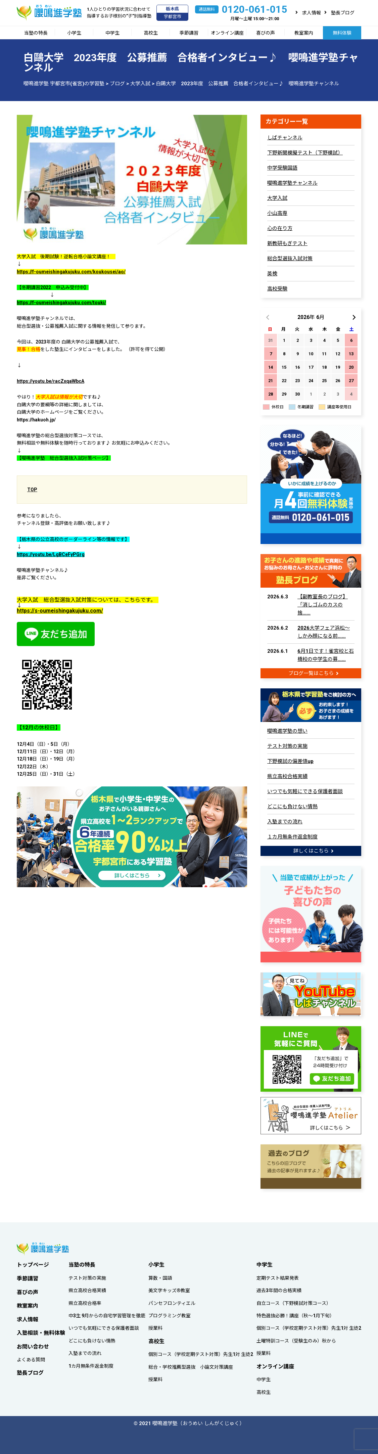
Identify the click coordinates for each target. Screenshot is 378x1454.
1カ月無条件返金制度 (90, 1364)
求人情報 (311, 12)
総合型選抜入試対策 (290, 259)
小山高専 (277, 213)
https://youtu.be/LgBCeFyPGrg (51, 554)
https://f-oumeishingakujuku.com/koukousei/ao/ (71, 271)
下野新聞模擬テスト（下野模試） (305, 153)
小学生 (74, 33)
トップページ (33, 1263)
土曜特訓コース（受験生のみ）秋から (296, 1339)
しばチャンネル (284, 138)
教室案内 (303, 33)
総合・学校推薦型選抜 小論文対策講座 (190, 1365)
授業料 (155, 1326)
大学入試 (277, 198)
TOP (32, 489)
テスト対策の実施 (287, 745)
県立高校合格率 (84, 1301)
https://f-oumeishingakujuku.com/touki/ (61, 302)
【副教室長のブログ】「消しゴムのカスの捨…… (322, 604)
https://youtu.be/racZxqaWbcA (50, 381)
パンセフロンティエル (171, 1301)
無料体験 (342, 33)
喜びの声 (265, 33)
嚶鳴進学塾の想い (287, 730)
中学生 (112, 33)
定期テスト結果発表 (277, 1276)
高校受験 (277, 289)
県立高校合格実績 (287, 776)
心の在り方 (279, 228)
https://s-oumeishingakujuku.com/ (60, 610)
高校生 (151, 33)
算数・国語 (160, 1276)
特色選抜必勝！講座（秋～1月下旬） (295, 1313)
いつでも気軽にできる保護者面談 (305, 791)
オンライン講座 (227, 33)
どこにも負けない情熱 (292, 806)
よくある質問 (31, 1358)
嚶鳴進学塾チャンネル (292, 183)
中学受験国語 (282, 168)
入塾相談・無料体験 (41, 1331)
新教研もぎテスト (287, 243)
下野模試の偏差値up (290, 761)
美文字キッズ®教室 (169, 1288)
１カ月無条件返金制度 (292, 836)
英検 (272, 274)
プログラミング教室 (169, 1313)
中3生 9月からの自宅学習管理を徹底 (106, 1313)
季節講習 (189, 33)
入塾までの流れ (284, 821)
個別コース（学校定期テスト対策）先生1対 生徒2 (200, 1352)
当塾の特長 (36, 33)
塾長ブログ (343, 12)
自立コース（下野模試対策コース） (293, 1301)
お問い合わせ (33, 1345)
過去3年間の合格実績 (278, 1288)
